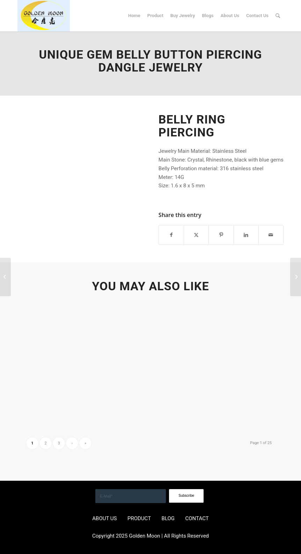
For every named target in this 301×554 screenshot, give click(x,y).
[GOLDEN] (43, 15)
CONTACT (197, 518)
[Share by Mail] (271, 235)
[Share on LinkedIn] (246, 235)
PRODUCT (139, 518)
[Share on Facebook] (171, 235)
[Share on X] (196, 235)
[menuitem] (134, 15)
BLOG (168, 518)
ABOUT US (104, 518)
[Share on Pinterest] (221, 235)
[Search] (278, 15)
